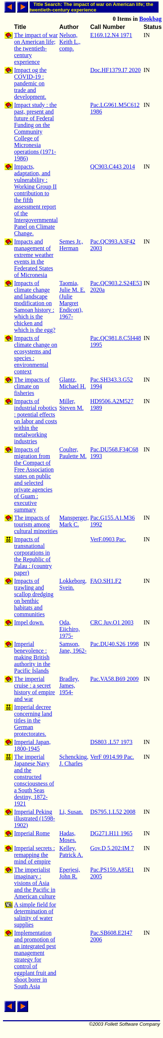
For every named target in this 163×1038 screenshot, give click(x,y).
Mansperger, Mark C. (74, 521)
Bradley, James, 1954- (69, 685)
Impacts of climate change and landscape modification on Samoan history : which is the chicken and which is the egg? (35, 306)
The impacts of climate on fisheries (32, 386)
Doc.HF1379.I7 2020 (115, 70)
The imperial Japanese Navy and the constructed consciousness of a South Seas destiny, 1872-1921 (34, 780)
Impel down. (29, 622)
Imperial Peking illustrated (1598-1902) (34, 818)
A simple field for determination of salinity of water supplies (35, 914)
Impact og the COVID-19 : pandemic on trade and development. (30, 83)
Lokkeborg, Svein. (73, 584)
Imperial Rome (32, 833)
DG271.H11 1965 (111, 833)
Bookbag (150, 19)
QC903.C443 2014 (112, 166)
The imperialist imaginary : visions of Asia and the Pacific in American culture (35, 883)
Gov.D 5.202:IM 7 (112, 848)
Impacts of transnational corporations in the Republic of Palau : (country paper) (33, 556)
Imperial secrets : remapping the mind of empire (34, 855)
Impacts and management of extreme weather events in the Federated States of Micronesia (33, 258)
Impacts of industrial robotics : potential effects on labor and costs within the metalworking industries (35, 421)
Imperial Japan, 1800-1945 (32, 745)
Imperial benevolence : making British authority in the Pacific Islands (32, 657)
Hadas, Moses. (67, 836)
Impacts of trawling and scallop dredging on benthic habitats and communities (33, 597)
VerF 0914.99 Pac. (112, 757)
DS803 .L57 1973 (111, 742)
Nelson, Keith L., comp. (69, 42)
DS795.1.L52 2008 (112, 812)
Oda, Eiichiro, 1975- (69, 629)
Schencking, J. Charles (74, 760)
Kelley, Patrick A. (71, 851)
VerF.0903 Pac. (108, 539)
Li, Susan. (71, 812)
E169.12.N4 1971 (111, 35)
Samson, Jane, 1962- (73, 647)
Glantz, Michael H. (72, 382)
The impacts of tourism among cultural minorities (36, 524)
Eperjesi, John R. (69, 872)
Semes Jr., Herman (71, 244)
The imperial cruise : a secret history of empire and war (34, 689)
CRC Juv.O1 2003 (111, 622)
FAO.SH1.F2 (105, 581)
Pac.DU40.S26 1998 (114, 644)
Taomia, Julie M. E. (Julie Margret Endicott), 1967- (72, 300)
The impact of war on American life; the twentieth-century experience (36, 48)
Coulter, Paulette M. (73, 452)
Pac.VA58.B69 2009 (114, 679)
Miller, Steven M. (71, 404)
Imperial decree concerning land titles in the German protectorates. (33, 720)
